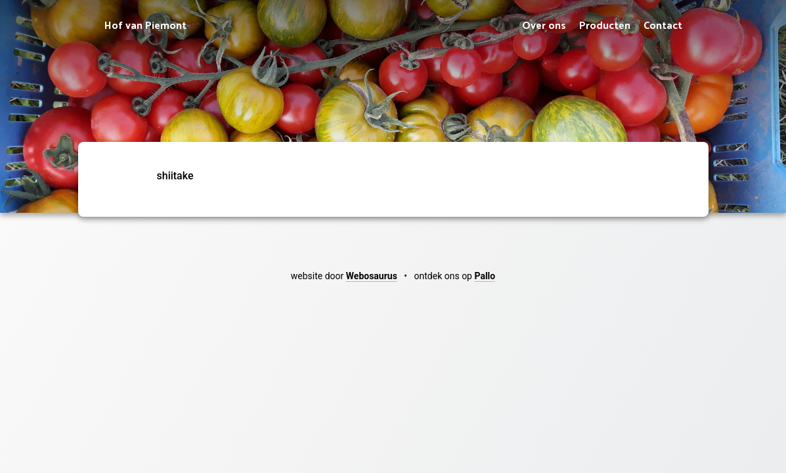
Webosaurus (371, 276)
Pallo (484, 276)
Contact (663, 26)
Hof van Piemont (145, 26)
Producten (604, 26)
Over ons (544, 26)
